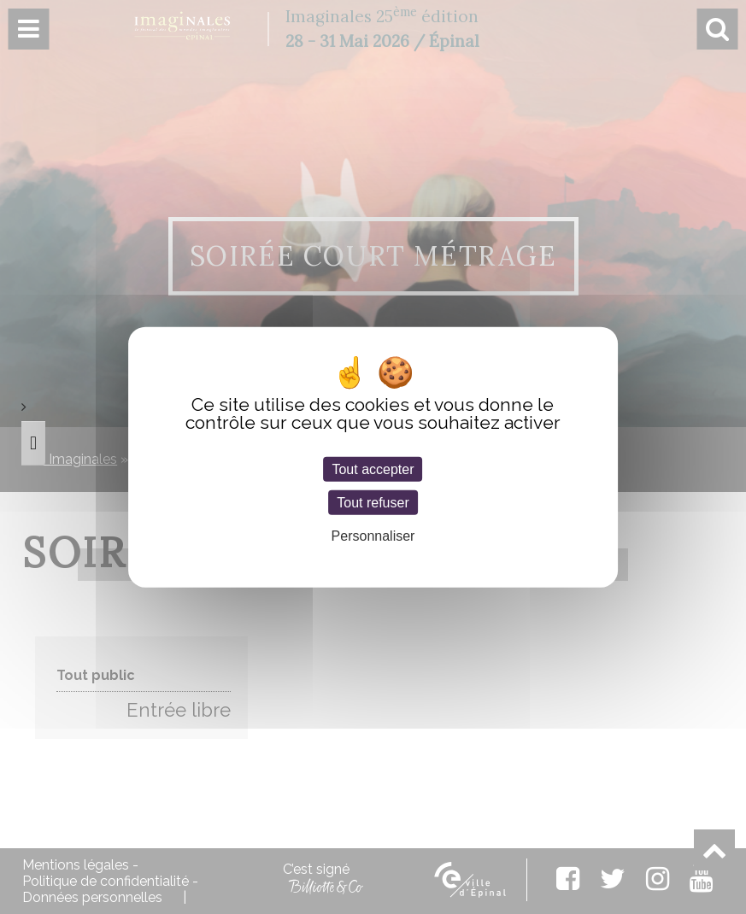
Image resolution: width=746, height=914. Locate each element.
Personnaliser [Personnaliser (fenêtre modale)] (373, 536)
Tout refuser (372, 502)
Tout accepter (373, 469)
